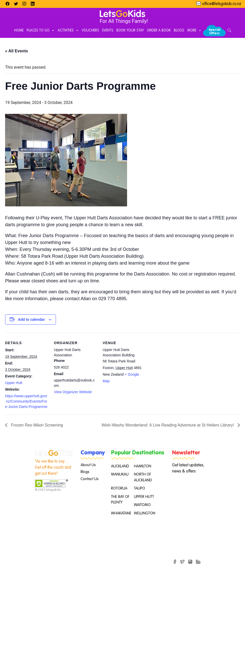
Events (107, 30)
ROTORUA (119, 488)
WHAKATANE (121, 513)
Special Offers (214, 31)
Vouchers (90, 30)
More (194, 31)
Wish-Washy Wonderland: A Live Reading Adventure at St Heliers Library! (168, 425)
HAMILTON (142, 466)
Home (19, 30)
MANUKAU (120, 474)
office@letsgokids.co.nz (221, 4)
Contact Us (90, 479)
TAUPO (139, 488)
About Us (88, 465)
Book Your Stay (130, 30)
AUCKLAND (120, 466)
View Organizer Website (73, 392)
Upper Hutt (13, 383)
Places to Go (41, 31)
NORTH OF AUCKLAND (143, 477)
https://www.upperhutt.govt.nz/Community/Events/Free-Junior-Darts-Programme (26, 401)
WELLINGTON (144, 513)
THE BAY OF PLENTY (120, 500)
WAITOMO (142, 505)
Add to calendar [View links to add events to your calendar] (31, 319)
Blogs (179, 30)
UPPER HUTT (144, 497)
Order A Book (159, 30)
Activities (68, 31)
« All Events (16, 51)
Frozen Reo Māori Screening (36, 425)
